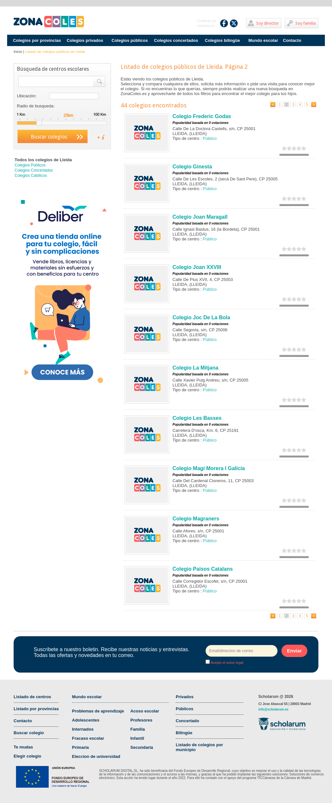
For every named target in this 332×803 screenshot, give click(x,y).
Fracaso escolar (88, 738)
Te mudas (23, 747)
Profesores (141, 720)
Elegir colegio (27, 756)
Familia (137, 729)
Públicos (184, 708)
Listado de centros (32, 696)
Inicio (18, 52)
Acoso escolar (144, 711)
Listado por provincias (36, 708)
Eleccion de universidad (96, 756)
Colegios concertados (176, 40)
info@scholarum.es (273, 709)
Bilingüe (184, 732)
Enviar (294, 650)
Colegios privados (85, 40)
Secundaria (141, 747)
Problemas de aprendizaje (98, 711)
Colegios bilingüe (222, 40)
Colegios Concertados (34, 170)
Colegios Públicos (30, 165)
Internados (82, 729)
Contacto (292, 40)
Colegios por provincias (37, 40)
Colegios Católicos (31, 175)
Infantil (137, 738)
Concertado (187, 720)
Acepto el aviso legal (226, 662)
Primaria (80, 747)
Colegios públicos (130, 40)
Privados (185, 696)
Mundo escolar (263, 40)
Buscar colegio (29, 732)
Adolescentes (86, 720)
